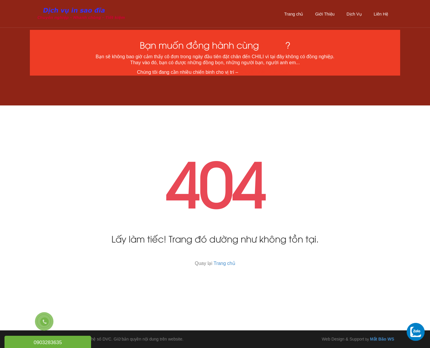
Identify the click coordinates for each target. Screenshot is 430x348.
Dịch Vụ (354, 14)
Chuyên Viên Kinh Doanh (266, 72)
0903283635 (48, 342)
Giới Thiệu (324, 14)
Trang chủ (293, 14)
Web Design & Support (343, 339)
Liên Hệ (381, 14)
